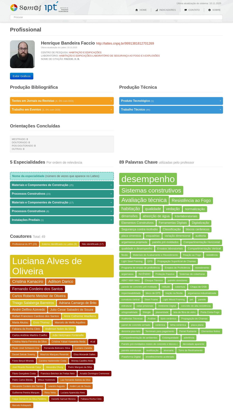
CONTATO (192, 10)
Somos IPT (26, 7)
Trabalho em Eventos (62, 109)
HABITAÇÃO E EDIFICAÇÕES (85, 52)
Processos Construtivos (62, 193)
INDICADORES (165, 10)
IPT (56, 6)
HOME (141, 10)
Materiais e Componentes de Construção (62, 185)
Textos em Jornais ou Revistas (62, 101)
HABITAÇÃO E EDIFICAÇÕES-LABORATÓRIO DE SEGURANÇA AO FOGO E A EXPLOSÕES (109, 55)
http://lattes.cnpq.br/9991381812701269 (125, 43)
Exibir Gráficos (22, 76)
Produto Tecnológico (171, 101)
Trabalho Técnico (171, 109)
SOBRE (214, 10)
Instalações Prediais (62, 220)
